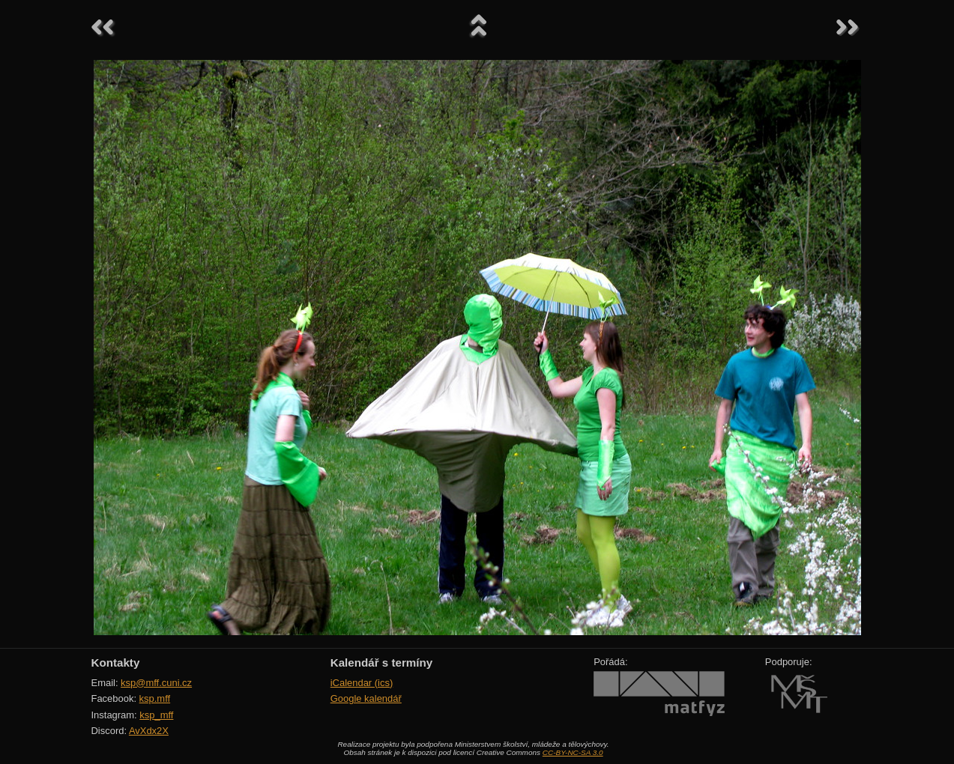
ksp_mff (156, 715)
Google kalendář (366, 698)
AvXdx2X (149, 730)
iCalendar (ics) (361, 682)
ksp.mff (155, 698)
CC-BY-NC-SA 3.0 (573, 752)
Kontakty (115, 662)
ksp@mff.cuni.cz (156, 682)
